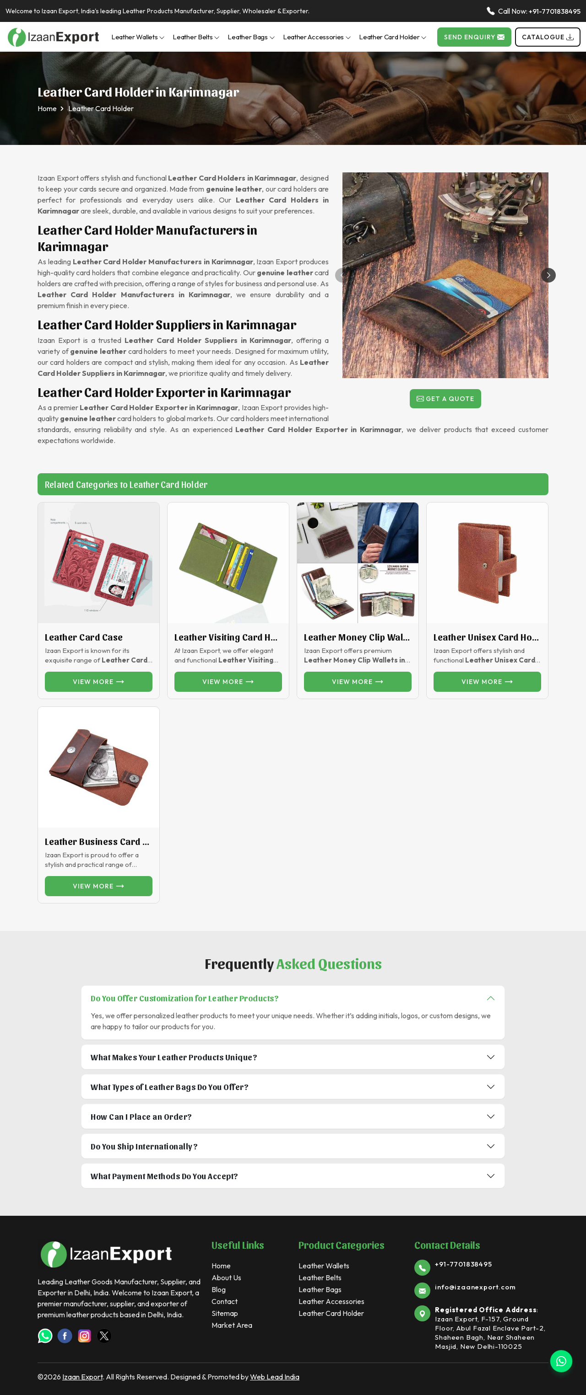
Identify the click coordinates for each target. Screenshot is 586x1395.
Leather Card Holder (393, 36)
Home (47, 108)
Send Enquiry (474, 37)
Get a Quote (445, 399)
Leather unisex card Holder (487, 636)
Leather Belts (196, 36)
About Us (226, 1277)
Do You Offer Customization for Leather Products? (185, 998)
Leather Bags (251, 36)
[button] (548, 275)
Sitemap (225, 1313)
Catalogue (548, 37)
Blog (219, 1289)
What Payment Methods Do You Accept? (165, 1176)
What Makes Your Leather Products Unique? (174, 1057)
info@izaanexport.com (475, 1287)
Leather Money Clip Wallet (358, 636)
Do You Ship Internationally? (144, 1146)
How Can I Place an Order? (141, 1116)
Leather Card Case (84, 636)
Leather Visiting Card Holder (228, 636)
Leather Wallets (138, 36)
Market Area (232, 1325)
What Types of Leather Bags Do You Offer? (170, 1086)
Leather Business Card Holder (98, 841)
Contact (225, 1301)
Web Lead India (274, 1376)
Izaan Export (82, 1376)
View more (99, 681)
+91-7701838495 (555, 11)
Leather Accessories (317, 36)
